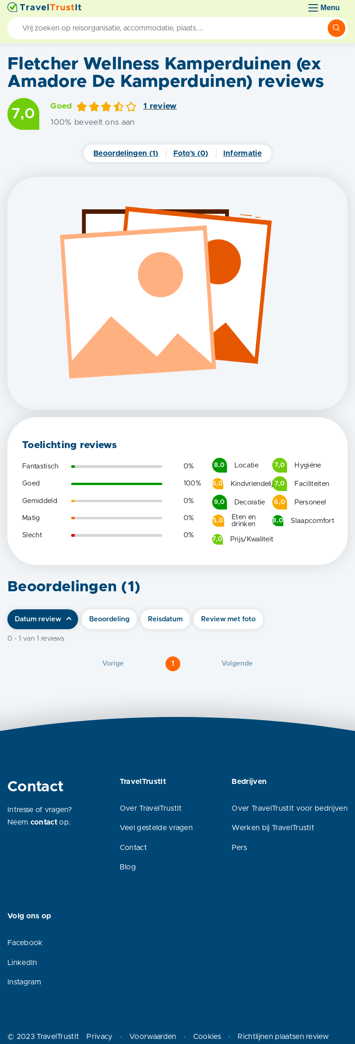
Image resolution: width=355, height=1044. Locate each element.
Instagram (24, 982)
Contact (133, 847)
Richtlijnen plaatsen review (283, 1036)
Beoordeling (109, 619)
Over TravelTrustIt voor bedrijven (290, 808)
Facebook (25, 943)
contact (44, 822)
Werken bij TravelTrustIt (273, 828)
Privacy (99, 1036)
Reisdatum (165, 619)
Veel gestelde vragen (156, 828)
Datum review (38, 619)
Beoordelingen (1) (125, 153)
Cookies (207, 1036)
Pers (239, 847)
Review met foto (228, 619)
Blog (128, 867)
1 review (160, 106)
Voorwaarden (153, 1036)
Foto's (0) (190, 153)
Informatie (242, 153)
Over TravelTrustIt (151, 808)
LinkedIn (22, 962)
